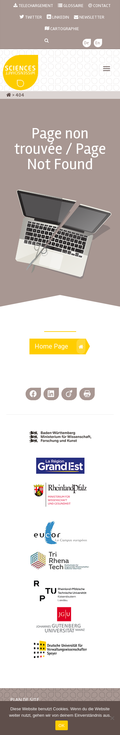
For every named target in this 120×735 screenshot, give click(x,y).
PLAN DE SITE (24, 699)
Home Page (60, 346)
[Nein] (112, 718)
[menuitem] (86, 43)
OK (62, 725)
